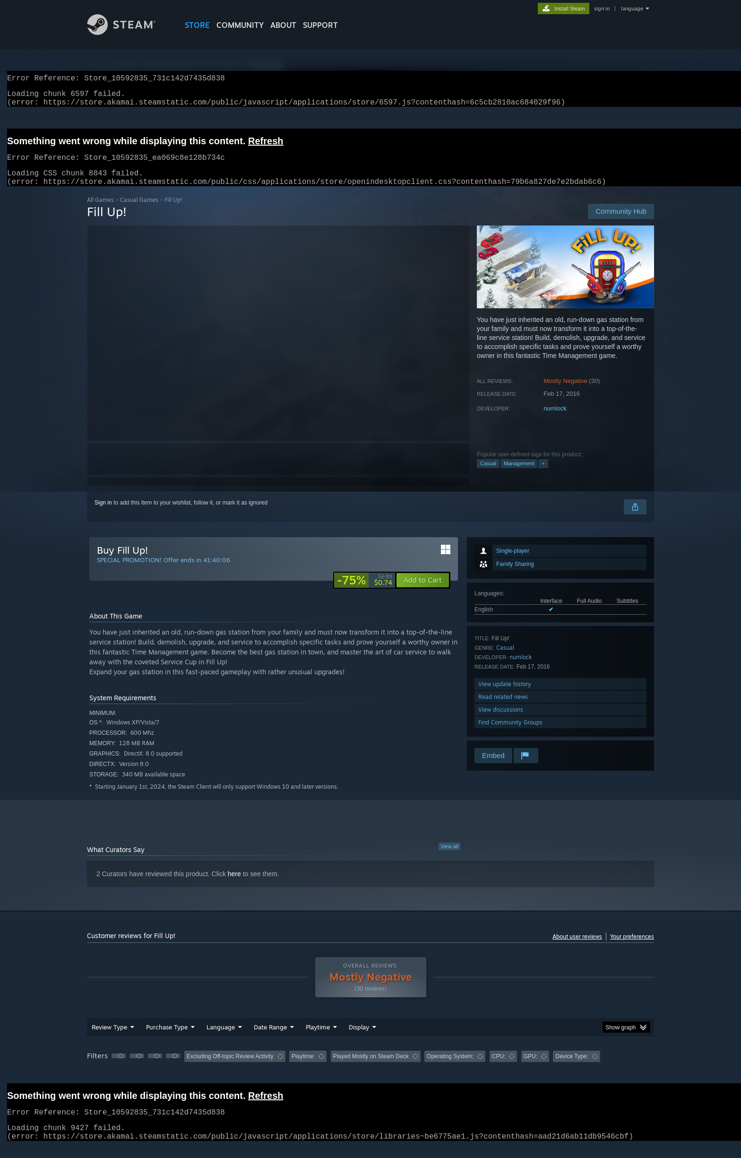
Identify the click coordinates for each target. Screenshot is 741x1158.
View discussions (500, 720)
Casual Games (139, 211)
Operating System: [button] (450, 1067)
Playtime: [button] (303, 1067)
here (234, 885)
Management (519, 475)
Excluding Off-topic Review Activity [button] (230, 1067)
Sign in (103, 514)
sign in (602, 8)
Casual (488, 475)
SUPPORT (320, 25)
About (283, 25)
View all (449, 858)
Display (359, 1038)
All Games (100, 211)
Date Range (270, 1038)
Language (221, 1038)
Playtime (318, 1038)
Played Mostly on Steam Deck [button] (371, 1067)
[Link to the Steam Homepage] (128, 32)
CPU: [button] (499, 1067)
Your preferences (632, 947)
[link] (364, 591)
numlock (554, 419)
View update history (504, 695)
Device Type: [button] (571, 1067)
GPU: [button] (530, 1067)
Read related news (503, 708)
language (632, 8)
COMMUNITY (240, 25)
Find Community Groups (510, 733)
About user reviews (577, 947)
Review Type (109, 1038)
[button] (422, 591)
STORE (197, 25)
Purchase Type (167, 1038)
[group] (370, 1068)
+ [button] (543, 475)
